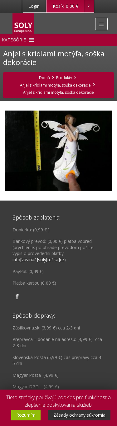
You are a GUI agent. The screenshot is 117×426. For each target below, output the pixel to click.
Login (34, 6)
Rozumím (26, 415)
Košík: (73, 6)
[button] (14, 40)
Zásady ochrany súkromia (79, 415)
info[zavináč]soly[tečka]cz (38, 260)
